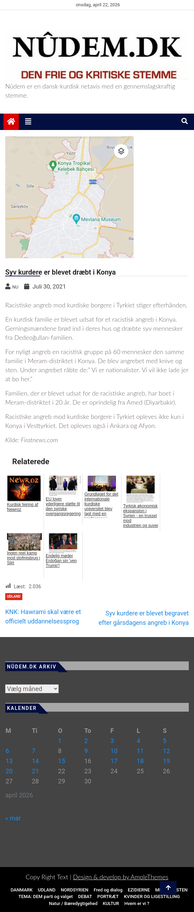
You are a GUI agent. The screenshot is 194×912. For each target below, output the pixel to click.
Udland (14, 596)
